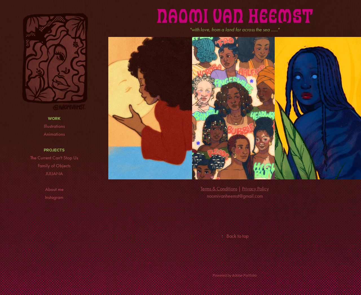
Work (54, 118)
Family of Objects (54, 165)
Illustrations (54, 126)
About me (54, 189)
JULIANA (54, 173)
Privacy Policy (255, 189)
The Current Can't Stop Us (54, 157)
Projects (54, 150)
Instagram (54, 197)
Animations (54, 134)
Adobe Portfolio (244, 275)
